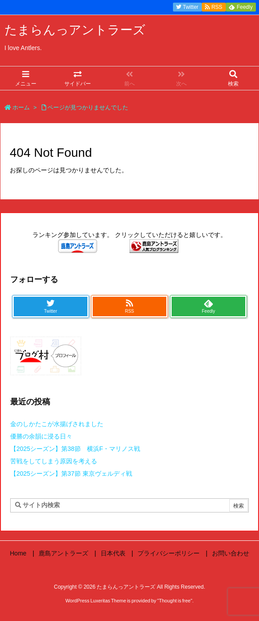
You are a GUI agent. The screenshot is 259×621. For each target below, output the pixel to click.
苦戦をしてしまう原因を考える (53, 461)
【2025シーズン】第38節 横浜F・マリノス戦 (75, 448)
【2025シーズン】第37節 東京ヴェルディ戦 (71, 473)
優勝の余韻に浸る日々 (41, 436)
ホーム (21, 107)
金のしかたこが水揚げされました (56, 423)
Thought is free (174, 600)
